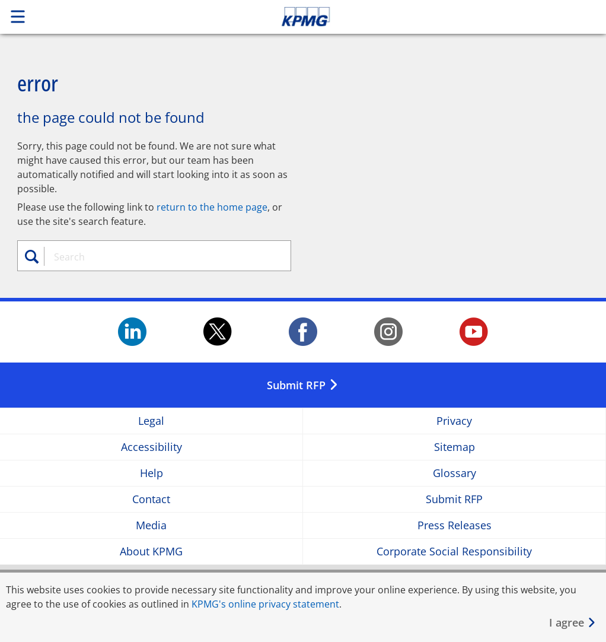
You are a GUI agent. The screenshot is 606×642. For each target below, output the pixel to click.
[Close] (573, 622)
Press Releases (454, 525)
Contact (151, 499)
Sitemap (454, 447)
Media (151, 525)
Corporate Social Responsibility (454, 551)
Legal (151, 421)
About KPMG (151, 551)
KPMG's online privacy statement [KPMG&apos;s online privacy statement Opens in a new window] (265, 604)
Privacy (454, 421)
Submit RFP (454, 499)
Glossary (454, 473)
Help (151, 473)
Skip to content (425, 16)
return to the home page (212, 207)
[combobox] (160, 257)
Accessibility (151, 447)
